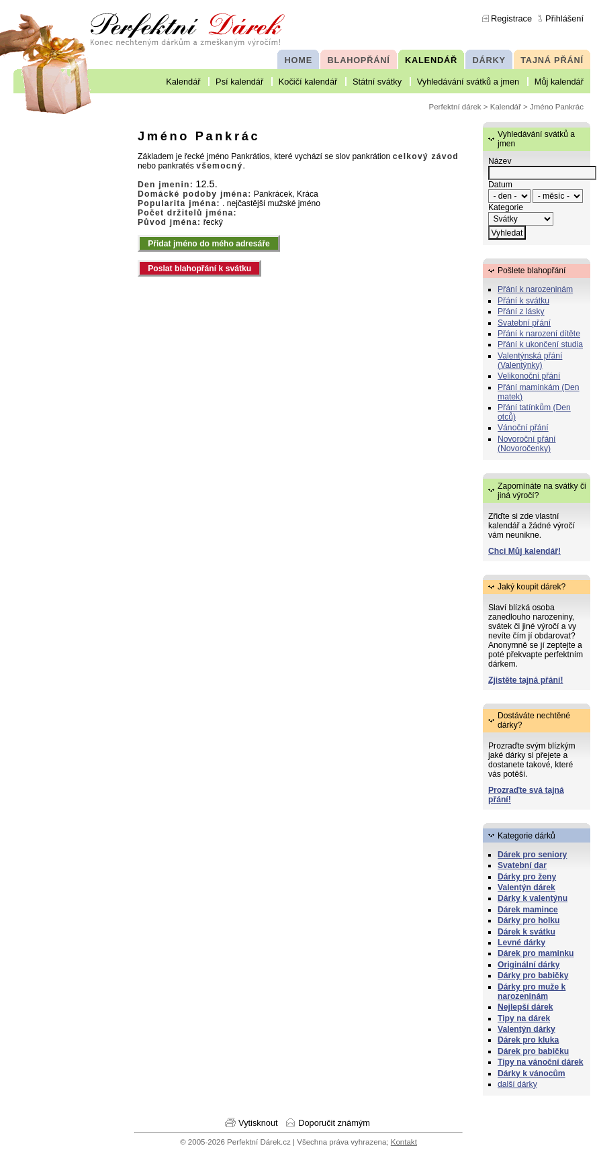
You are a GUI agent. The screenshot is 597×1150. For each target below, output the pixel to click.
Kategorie (505, 207)
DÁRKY (488, 60)
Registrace (511, 18)
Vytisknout (258, 1123)
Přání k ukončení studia (540, 344)
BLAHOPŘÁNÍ (359, 60)
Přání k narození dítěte (539, 333)
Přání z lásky (521, 311)
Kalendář (183, 82)
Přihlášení (564, 18)
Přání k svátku (523, 300)
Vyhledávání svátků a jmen (468, 82)
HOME (298, 60)
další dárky (517, 1084)
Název (499, 161)
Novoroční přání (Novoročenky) (527, 443)
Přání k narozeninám (535, 289)
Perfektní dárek (455, 107)
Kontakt (404, 1142)
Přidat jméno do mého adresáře (209, 243)
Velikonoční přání (529, 376)
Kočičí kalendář (308, 82)
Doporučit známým (334, 1123)
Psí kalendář (239, 82)
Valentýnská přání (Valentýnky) (530, 360)
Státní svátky (377, 82)
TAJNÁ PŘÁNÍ (552, 60)
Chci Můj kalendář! (524, 551)
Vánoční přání (523, 427)
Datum (500, 184)
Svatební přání (524, 323)
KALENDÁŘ (431, 60)
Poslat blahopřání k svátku (199, 268)
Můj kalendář (559, 82)
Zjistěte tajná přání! (525, 680)
